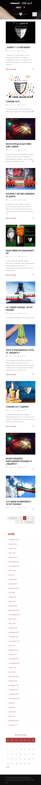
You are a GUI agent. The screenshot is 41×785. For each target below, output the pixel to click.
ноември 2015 (13, 690)
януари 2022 (13, 557)
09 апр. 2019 (12, 257)
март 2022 (12, 553)
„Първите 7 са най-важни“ (18, 47)
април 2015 (12, 712)
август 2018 (12, 619)
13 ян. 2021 (12, 51)
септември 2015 (14, 698)
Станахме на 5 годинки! (17, 406)
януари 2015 (13, 725)
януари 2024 (13, 544)
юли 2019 (12, 593)
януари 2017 (13, 654)
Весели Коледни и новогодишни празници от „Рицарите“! (19, 461)
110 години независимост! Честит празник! (18, 503)
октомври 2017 (14, 637)
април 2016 (12, 668)
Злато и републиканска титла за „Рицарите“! (20, 351)
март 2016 (12, 672)
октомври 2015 (14, 694)
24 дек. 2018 (12, 467)
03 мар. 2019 (12, 313)
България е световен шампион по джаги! (20, 195)
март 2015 (12, 716)
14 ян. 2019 (12, 356)
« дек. (8, 767)
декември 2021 (14, 562)
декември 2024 (14, 540)
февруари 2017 (14, 650)
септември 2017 (14, 641)
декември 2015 (14, 685)
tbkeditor (23, 51)
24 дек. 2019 (12, 150)
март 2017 (12, 645)
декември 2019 (14, 588)
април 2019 (12, 597)
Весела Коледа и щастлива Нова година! (18, 145)
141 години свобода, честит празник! (19, 308)
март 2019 (12, 601)
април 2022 (12, 548)
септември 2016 (14, 663)
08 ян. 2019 (12, 410)
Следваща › (29, 522)
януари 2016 (13, 681)
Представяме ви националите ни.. (20, 252)
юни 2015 (12, 703)
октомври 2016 (14, 659)
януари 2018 (13, 628)
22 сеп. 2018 (12, 508)
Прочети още (11, 69)
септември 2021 (14, 566)
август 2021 (12, 570)
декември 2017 (14, 632)
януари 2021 (13, 579)
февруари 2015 (14, 720)
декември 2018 (14, 610)
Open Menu (34, 14)
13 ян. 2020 (12, 105)
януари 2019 (13, 606)
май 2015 (12, 707)
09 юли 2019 (12, 200)
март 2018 (12, 623)
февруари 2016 (14, 676)
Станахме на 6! (13, 101)
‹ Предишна (13, 518)
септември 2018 (14, 615)
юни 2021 (12, 575)
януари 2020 (13, 584)
